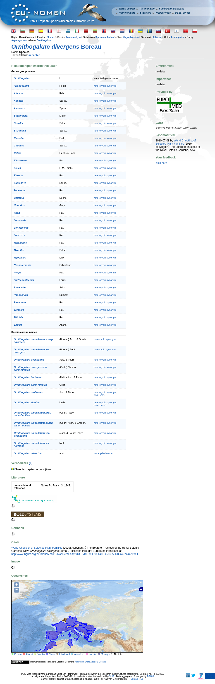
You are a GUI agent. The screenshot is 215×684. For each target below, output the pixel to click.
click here (161, 163)
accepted (34, 55)
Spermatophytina (105, 37)
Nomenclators (127, 12)
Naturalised (79, 654)
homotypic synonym (105, 339)
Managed (105, 654)
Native (52, 654)
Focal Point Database (171, 8)
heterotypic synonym (105, 85)
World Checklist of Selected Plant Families (36, 547)
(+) (30, 463)
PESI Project (182, 12)
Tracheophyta (73, 37)
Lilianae (157, 37)
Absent (29, 654)
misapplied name (103, 453)
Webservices (163, 12)
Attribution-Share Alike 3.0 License (90, 662)
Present (18, 654)
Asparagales (177, 37)
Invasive (93, 654)
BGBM (150, 676)
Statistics (145, 12)
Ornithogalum (43, 40)
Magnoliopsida (131, 37)
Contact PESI (137, 679)
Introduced (64, 654)
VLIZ (111, 676)
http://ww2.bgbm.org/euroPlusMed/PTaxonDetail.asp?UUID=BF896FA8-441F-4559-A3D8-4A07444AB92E (75, 554)
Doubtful (41, 654)
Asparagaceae (19, 40)
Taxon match (147, 8)
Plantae (51, 37)
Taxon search (127, 8)
